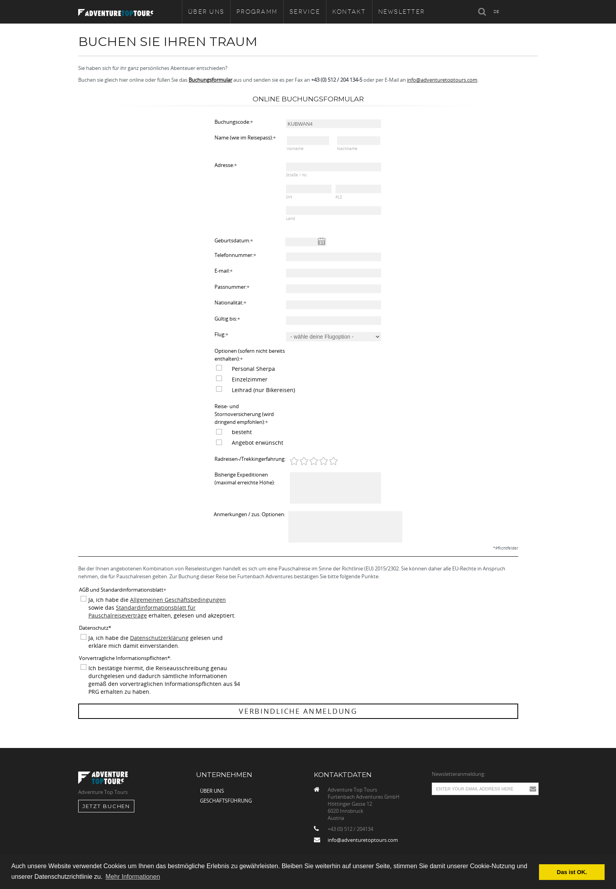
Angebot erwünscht (257, 442)
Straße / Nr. (297, 175)
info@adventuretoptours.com (442, 79)
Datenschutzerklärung (159, 638)
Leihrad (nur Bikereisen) (263, 390)
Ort (289, 197)
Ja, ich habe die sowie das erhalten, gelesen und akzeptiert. (162, 607)
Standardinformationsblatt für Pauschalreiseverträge (142, 611)
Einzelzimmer (250, 379)
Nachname (347, 148)
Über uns (212, 790)
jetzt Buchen (106, 806)
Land (290, 218)
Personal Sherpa (253, 368)
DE (496, 11)
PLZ (339, 197)
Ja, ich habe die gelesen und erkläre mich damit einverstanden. (155, 641)
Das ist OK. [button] (572, 872)
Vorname (295, 148)
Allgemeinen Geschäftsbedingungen (178, 599)
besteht (242, 432)
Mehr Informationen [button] (133, 876)
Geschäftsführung (226, 800)
